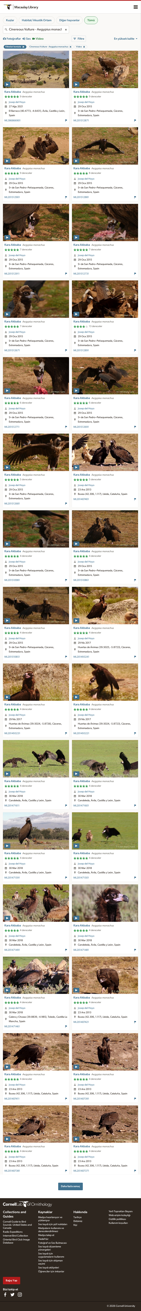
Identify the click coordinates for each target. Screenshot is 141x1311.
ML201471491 (12, 950)
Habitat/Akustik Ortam (37, 20)
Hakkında (80, 1212)
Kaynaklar (45, 1212)
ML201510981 (12, 580)
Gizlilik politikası (117, 1219)
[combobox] (36, 29)
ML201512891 (81, 350)
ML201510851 (12, 657)
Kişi (75, 1225)
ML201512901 (12, 197)
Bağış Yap (11, 1280)
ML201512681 (12, 503)
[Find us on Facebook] (5, 1294)
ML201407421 (81, 1022)
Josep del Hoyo (17, 102)
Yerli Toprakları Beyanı (121, 1211)
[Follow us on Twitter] (12, 1294)
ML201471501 (81, 877)
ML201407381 (12, 1171)
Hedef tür (43, 1239)
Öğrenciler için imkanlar (51, 1271)
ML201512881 (81, 197)
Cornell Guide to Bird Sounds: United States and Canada (17, 1224)
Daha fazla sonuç (70, 1186)
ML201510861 (81, 580)
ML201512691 (81, 427)
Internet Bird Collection (15, 1235)
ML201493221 (81, 733)
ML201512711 (11, 427)
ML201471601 (81, 805)
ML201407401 (81, 499)
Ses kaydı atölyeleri (48, 1267)
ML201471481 (81, 950)
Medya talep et (46, 1235)
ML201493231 (12, 733)
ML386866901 (12, 120)
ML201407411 (11, 1099)
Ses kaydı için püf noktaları (52, 1224)
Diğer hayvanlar (69, 20)
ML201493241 (81, 657)
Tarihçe (77, 1217)
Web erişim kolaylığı (119, 1215)
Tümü (91, 20)
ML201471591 (12, 877)
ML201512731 (81, 273)
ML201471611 (11, 805)
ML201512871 (81, 120)
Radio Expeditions (13, 1232)
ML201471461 (12, 1026)
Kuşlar (10, 20)
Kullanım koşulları (118, 1223)
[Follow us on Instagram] (20, 1294)
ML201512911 (11, 273)
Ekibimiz (77, 1221)
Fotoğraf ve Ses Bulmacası (52, 1243)
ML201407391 (81, 1099)
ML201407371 (81, 1171)
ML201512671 (12, 350)
